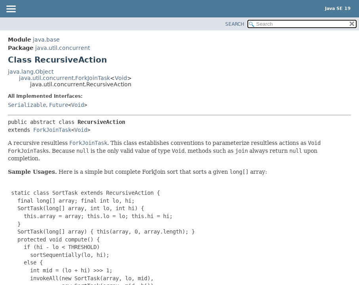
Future (58, 105)
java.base (46, 39)
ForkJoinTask (52, 130)
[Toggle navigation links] (10, 9)
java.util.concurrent (62, 48)
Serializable (27, 105)
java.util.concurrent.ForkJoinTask (64, 78)
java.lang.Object (30, 71)
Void (121, 78)
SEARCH (234, 24)
